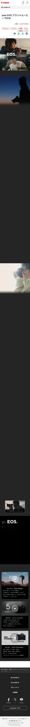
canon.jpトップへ (15, 708)
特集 (10, 669)
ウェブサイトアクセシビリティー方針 (15, 723)
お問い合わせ (5, 718)
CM (26, 28)
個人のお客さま (5, 7)
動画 (21, 28)
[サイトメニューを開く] (27, 3)
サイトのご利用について (22, 718)
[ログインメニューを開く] (23, 3)
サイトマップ (13, 718)
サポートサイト (15, 687)
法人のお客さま (15, 682)
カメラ (14, 28)
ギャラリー (6, 28)
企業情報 (15, 692)
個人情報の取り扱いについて (15, 720)
